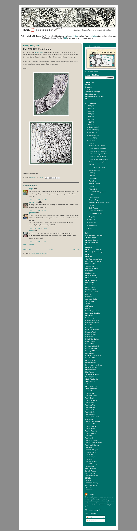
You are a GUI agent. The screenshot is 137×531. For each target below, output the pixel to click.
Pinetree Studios (90, 369)
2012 (89, 119)
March (91, 222)
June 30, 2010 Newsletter (97, 146)
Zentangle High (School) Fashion (99, 202)
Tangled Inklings (90, 426)
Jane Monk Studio (91, 299)
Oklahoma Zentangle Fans (93, 355)
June (91, 143)
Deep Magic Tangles (91, 268)
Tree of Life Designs (91, 464)
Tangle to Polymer (94, 200)
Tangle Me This (90, 405)
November (92, 129)
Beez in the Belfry (91, 245)
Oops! (91, 194)
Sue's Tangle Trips (91, 386)
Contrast (91, 186)
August (91, 138)
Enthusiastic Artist (91, 280)
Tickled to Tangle (90, 452)
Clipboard (92, 175)
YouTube (88, 89)
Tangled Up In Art (90, 433)
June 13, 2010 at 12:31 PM (38, 228)
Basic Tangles (93, 208)
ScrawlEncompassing (92, 374)
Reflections (92, 181)
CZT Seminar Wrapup (96, 213)
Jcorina (87, 303)
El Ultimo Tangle (90, 275)
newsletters (92, 36)
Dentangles (89, 270)
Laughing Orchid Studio (92, 320)
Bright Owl (88, 256)
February (92, 225)
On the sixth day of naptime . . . (99, 148)
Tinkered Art (89, 459)
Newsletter (88, 87)
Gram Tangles (89, 285)
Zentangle (91, 494)
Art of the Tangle (90, 237)
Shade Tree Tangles (91, 379)
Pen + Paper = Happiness (93, 365)
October (92, 132)
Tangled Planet (90, 428)
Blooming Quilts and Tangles (94, 252)
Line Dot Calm (89, 325)
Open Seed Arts (90, 358)
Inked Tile (88, 294)
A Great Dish (93, 189)
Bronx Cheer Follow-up (96, 211)
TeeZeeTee (88, 447)
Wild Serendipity (90, 468)
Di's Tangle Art (89, 273)
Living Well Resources (92, 329)
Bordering (92, 173)
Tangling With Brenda (92, 445)
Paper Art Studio (90, 360)
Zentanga (88, 480)
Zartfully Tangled (90, 471)
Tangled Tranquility (91, 431)
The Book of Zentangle (92, 91)
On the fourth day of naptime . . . (99, 154)
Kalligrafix (88, 308)
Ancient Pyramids (94, 183)
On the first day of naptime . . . (98, 162)
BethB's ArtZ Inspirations (93, 249)
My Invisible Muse (91, 348)
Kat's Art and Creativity (92, 313)
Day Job (91, 205)
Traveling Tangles (91, 461)
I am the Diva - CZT (91, 292)
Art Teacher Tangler (91, 240)
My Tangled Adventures (92, 351)
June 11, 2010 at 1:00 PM (37, 210)
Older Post (75, 249)
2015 (89, 111)
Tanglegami (89, 438)
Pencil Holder (93, 178)
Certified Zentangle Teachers (94, 96)
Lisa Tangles (89, 327)
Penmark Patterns (91, 367)
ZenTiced (88, 487)
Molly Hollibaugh (90, 341)
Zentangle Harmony (91, 483)
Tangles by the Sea (91, 440)
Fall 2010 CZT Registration (97, 192)
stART (87, 384)
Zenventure (89, 490)
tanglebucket (89, 419)
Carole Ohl (33, 202)
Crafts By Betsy (90, 263)
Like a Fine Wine (94, 170)
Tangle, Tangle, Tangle (92, 417)
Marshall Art (89, 336)
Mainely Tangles (90, 334)
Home (51, 249)
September (93, 135)
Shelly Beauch (90, 381)
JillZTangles (89, 306)
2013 (89, 116)
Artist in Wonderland (91, 242)
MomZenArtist (89, 344)
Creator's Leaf (89, 266)
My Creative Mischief (92, 346)
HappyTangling (90, 287)
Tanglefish (88, 435)
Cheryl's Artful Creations (93, 261)
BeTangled (88, 247)
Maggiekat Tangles (91, 332)
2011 (89, 122)
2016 (89, 108)
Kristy (31, 231)
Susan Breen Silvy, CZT (92, 388)
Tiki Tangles (89, 454)
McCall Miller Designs (92, 339)
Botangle (88, 254)
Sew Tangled (89, 377)
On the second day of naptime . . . (99, 159)
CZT (65, 38)
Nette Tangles (89, 353)
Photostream (89, 99)
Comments (91, 521)
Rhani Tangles (89, 372)
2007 (89, 228)
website (74, 36)
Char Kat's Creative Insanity (94, 259)
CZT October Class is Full (97, 167)
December (92, 127)
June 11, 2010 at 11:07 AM (38, 199)
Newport (91, 164)
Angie (31, 189)
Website (88, 84)
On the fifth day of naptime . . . (98, 151)
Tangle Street (89, 410)
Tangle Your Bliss (90, 414)
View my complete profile (93, 510)
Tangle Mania (89, 402)
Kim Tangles (89, 315)
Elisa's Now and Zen (91, 278)
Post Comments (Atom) (40, 253)
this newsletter (39, 52)
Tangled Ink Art (90, 424)
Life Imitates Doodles (92, 322)
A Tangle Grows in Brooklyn (94, 235)
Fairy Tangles (89, 282)
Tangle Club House (91, 400)
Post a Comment (28, 244)
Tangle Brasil (89, 398)
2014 (89, 114)
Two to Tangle (89, 466)
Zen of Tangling (90, 473)
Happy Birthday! (94, 197)
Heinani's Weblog (90, 289)
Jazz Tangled (89, 301)
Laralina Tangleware (91, 318)
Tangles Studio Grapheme (93, 442)
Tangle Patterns (90, 407)
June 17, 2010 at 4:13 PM (37, 241)
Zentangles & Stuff (91, 485)
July (90, 140)
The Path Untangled (91, 450)
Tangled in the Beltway (92, 421)
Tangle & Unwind (90, 391)
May (90, 217)
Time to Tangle (90, 457)
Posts (89, 517)
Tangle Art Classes (91, 395)
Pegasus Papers (90, 362)
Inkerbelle (88, 296)
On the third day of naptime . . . (99, 156)
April (91, 219)
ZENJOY (88, 478)
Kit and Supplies (90, 94)
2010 (89, 124)
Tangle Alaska (89, 393)
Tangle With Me (90, 412)
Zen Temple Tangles (91, 475)
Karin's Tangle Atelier (92, 311)
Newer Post (27, 249)
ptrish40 (32, 213)
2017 (89, 106)
